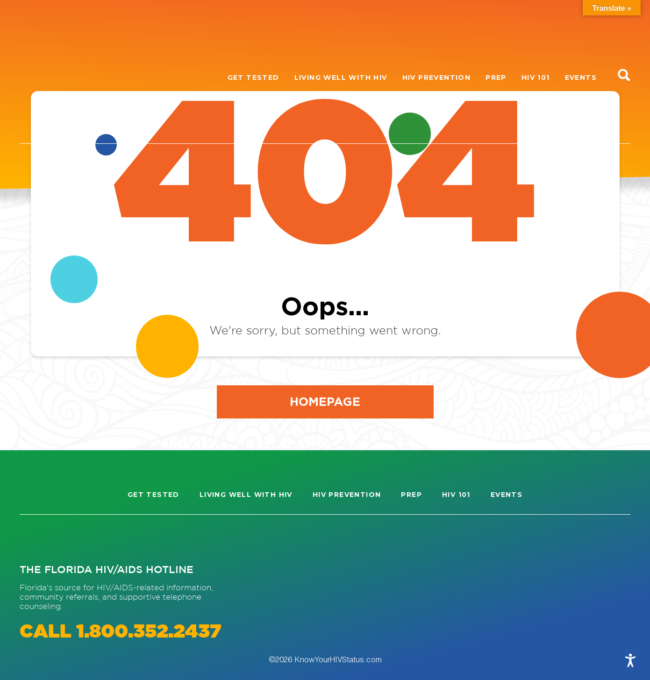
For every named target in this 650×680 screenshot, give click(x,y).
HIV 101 (535, 77)
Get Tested (253, 77)
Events (581, 77)
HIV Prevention (436, 77)
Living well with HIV (340, 77)
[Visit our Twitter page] (102, 539)
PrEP (496, 77)
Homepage (325, 401)
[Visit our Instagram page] (35, 539)
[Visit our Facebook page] (69, 539)
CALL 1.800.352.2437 (120, 632)
